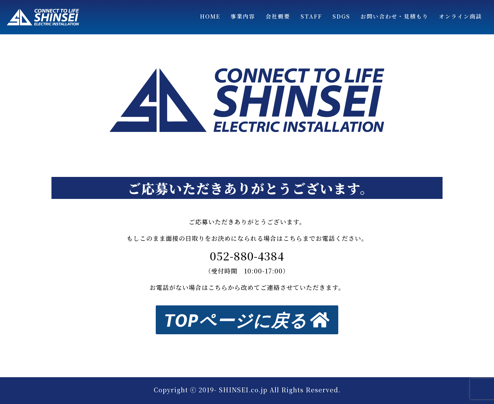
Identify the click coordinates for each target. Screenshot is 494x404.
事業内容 (243, 16)
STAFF (311, 16)
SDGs (341, 16)
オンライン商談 (460, 16)
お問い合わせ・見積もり (394, 16)
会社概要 (278, 16)
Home (210, 16)
